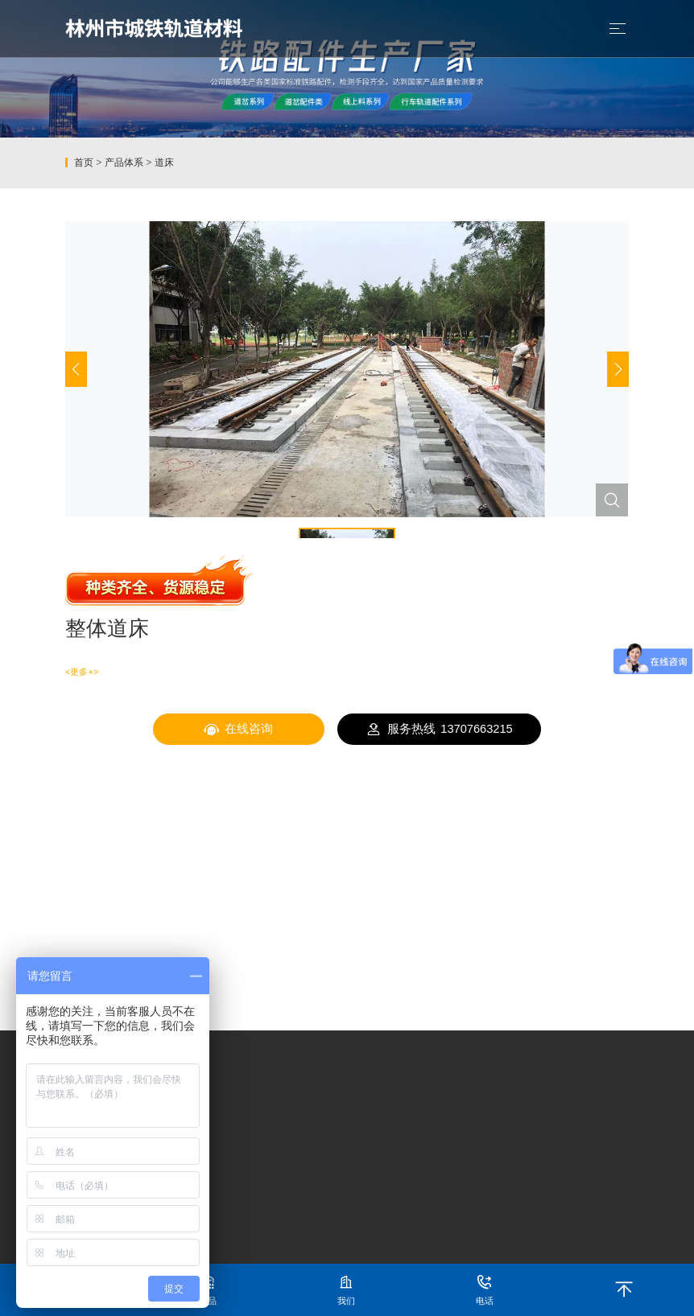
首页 (83, 162)
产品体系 (124, 162)
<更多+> (82, 672)
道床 (164, 162)
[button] (618, 369)
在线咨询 (239, 730)
